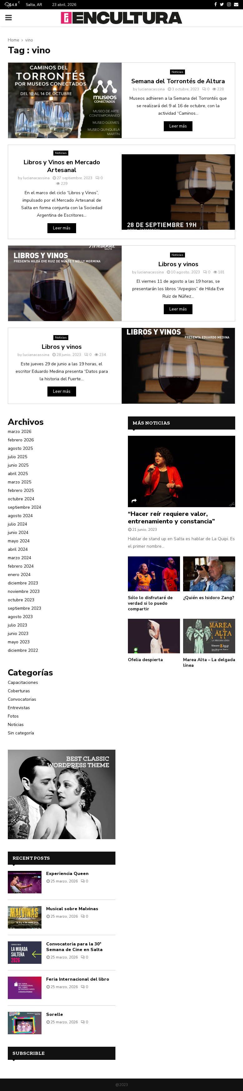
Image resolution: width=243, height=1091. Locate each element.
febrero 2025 (21, 490)
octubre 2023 (21, 600)
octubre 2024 (21, 499)
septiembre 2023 (24, 608)
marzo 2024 (19, 558)
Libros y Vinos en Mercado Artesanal (61, 166)
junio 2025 (18, 465)
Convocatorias (22, 699)
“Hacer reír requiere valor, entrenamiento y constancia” (171, 518)
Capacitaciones (23, 682)
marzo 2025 (19, 482)
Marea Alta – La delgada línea (209, 662)
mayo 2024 (19, 541)
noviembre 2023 (24, 591)
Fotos (13, 716)
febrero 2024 (21, 566)
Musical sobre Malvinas (72, 909)
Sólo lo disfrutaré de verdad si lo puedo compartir (150, 603)
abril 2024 (18, 549)
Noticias (177, 72)
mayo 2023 (19, 642)
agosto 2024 (20, 516)
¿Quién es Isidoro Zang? (208, 598)
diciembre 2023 (23, 583)
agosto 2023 (20, 617)
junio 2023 (18, 634)
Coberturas (19, 691)
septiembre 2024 (24, 507)
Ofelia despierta (145, 660)
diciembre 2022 (23, 650)
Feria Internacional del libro (77, 979)
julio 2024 (17, 524)
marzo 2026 (19, 432)
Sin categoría (21, 733)
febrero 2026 (21, 440)
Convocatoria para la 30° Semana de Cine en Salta (74, 947)
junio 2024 (18, 533)
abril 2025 (18, 474)
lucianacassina (151, 89)
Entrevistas (19, 708)
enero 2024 (19, 575)
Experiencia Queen (67, 874)
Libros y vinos (178, 264)
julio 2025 (17, 457)
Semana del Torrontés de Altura (178, 81)
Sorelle (54, 1014)
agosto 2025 (20, 448)
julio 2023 (17, 625)
